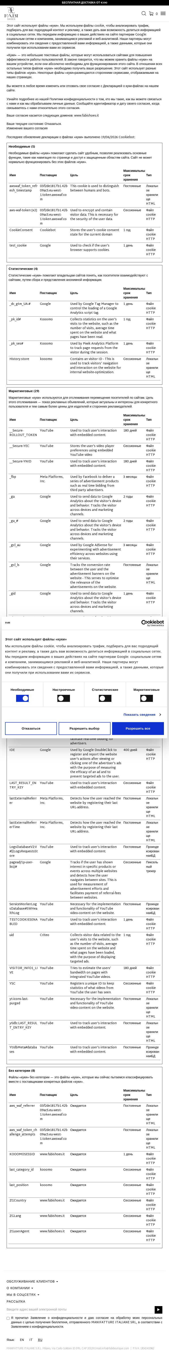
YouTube (46, 431)
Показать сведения (140, 714)
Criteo (44, 935)
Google (45, 245)
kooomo (46, 359)
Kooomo (46, 319)
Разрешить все (138, 728)
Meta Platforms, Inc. (52, 479)
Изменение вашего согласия (27, 128)
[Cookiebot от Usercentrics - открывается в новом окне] (144, 623)
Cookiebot (126, 137)
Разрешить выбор (84, 728)
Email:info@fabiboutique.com (111, 1348)
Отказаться (31, 728)
